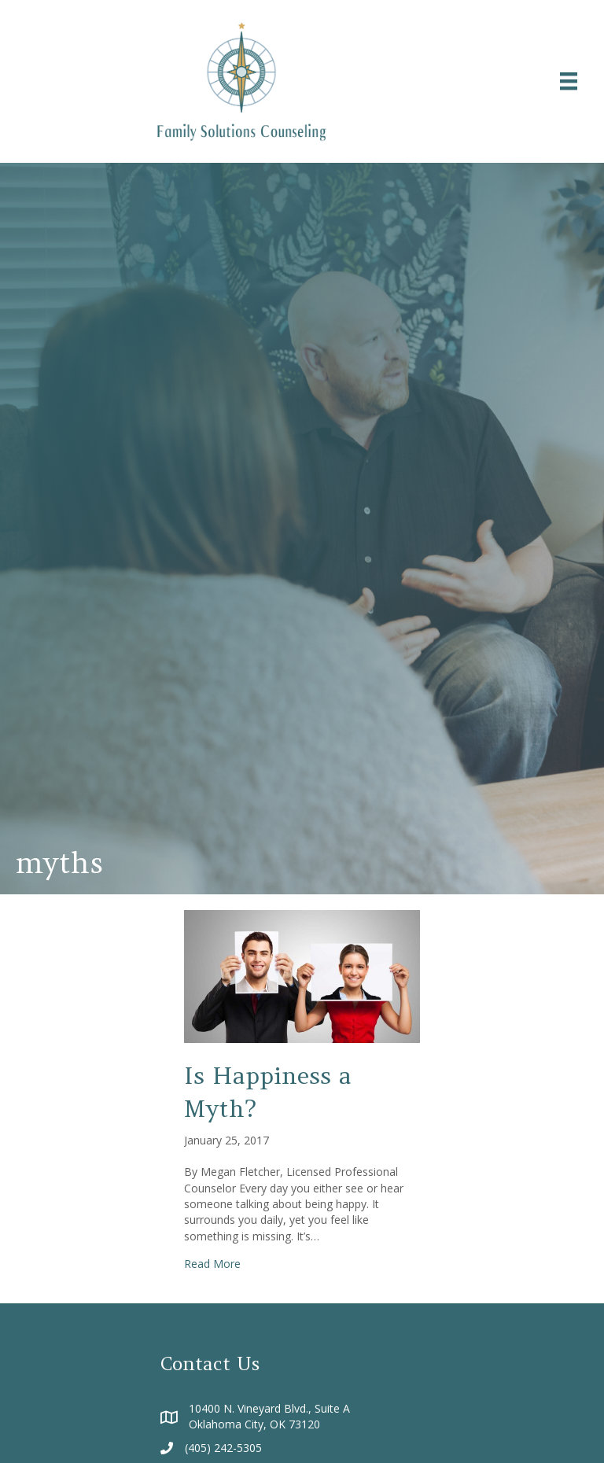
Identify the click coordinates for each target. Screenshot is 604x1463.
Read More (212, 1263)
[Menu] (568, 81)
